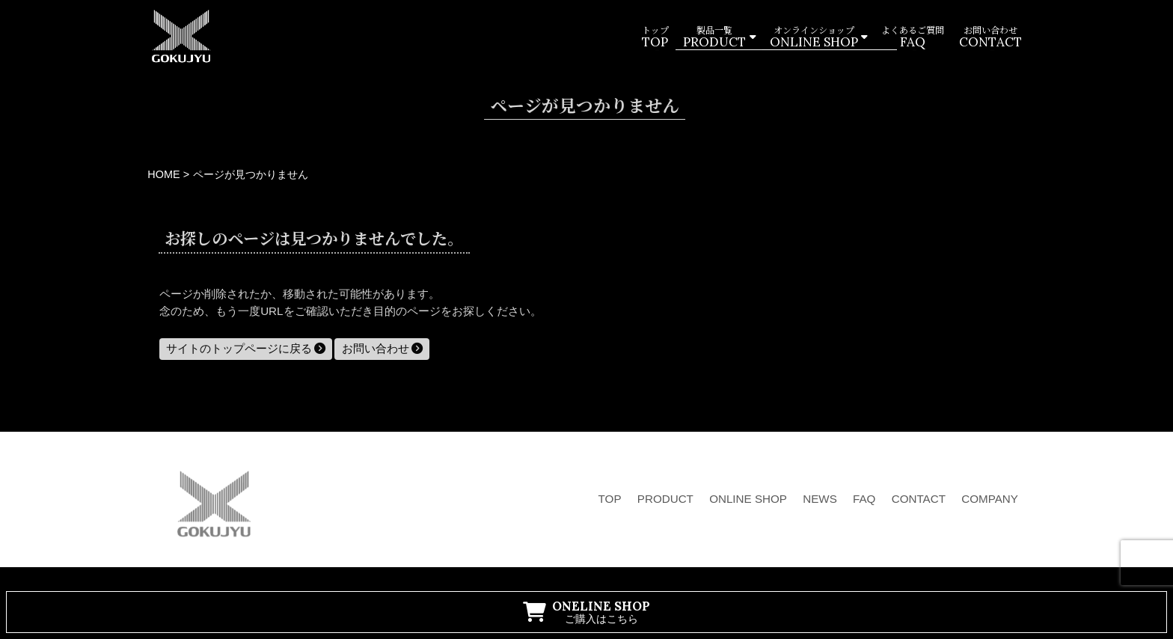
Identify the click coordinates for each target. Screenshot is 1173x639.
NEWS (820, 498)
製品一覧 (714, 37)
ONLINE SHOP (748, 498)
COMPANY (989, 498)
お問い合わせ (989, 37)
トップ (654, 37)
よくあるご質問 (912, 37)
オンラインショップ (813, 37)
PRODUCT (665, 498)
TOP (610, 498)
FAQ (864, 498)
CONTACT (919, 498)
